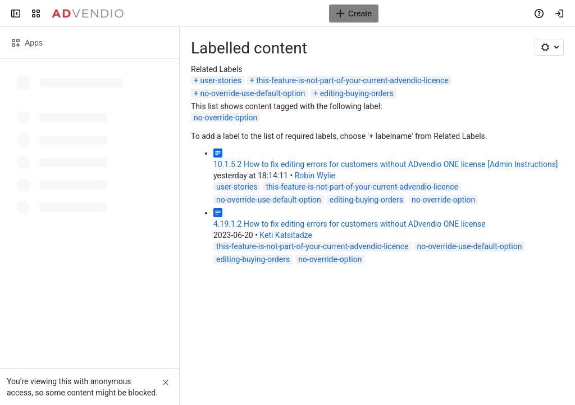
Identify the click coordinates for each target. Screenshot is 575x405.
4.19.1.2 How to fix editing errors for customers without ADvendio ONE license (349, 223)
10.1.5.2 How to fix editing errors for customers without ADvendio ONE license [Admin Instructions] (385, 164)
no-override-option (225, 117)
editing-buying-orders (357, 93)
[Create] (353, 13)
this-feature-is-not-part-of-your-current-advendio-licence (352, 80)
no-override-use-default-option (252, 93)
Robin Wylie (315, 175)
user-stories (220, 80)
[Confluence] (87, 13)
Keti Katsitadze (285, 235)
